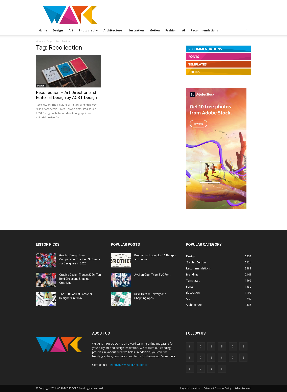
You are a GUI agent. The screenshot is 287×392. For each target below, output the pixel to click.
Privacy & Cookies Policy (217, 388)
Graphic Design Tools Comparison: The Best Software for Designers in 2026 (79, 259)
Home (43, 30)
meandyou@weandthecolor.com (129, 365)
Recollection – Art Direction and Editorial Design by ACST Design (66, 95)
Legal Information (190, 388)
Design (58, 30)
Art (71, 30)
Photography (88, 30)
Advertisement (243, 388)
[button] (246, 31)
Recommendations (204, 30)
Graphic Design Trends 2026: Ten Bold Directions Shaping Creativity (80, 278)
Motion (154, 30)
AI (183, 30)
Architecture (112, 30)
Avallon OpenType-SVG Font (152, 274)
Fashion (170, 30)
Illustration (136, 30)
